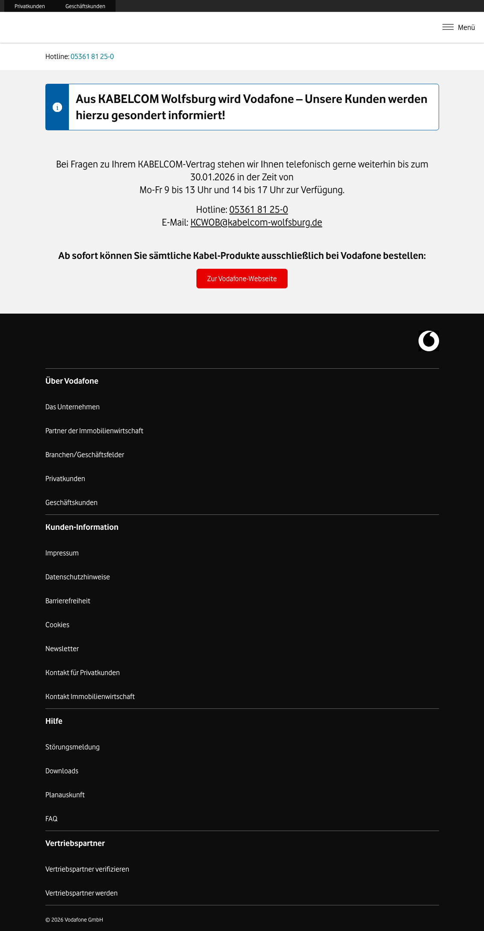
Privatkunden (30, 6)
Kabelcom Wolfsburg (80, 27)
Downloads (61, 771)
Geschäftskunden (85, 6)
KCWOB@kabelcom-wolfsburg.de (256, 222)
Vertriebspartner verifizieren (87, 869)
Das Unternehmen (72, 406)
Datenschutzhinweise (77, 577)
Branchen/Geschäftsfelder (84, 454)
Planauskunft (65, 794)
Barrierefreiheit (67, 600)
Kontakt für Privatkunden (82, 672)
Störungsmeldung (72, 747)
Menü (466, 27)
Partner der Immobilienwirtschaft (94, 430)
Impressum (62, 553)
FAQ (51, 818)
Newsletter (62, 648)
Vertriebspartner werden (81, 893)
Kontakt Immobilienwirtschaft (90, 696)
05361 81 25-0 (258, 209)
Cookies (57, 624)
